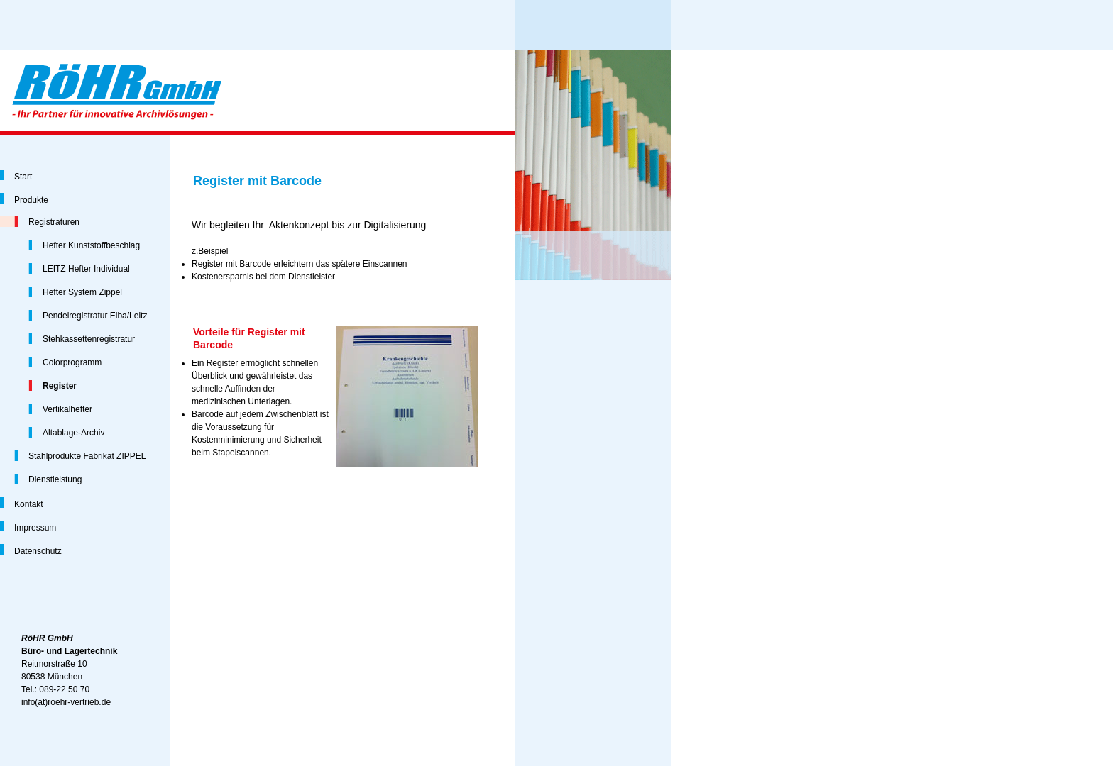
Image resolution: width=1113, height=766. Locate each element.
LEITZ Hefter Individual (86, 269)
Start (23, 177)
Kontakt (28, 504)
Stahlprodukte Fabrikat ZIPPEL (87, 456)
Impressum (35, 528)
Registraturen (54, 222)
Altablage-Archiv (73, 433)
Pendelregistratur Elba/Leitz (95, 316)
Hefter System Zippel (82, 292)
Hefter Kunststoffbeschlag (91, 245)
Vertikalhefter (67, 409)
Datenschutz (38, 551)
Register (60, 386)
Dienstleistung (55, 479)
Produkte (31, 200)
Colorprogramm (72, 362)
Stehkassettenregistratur (89, 339)
